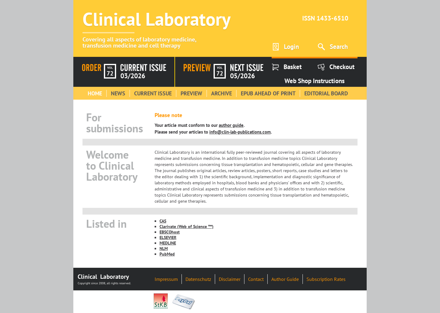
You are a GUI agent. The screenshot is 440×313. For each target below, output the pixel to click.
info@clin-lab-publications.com (240, 132)
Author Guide (285, 279)
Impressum (166, 279)
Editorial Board (326, 93)
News (118, 93)
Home (95, 93)
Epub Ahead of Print (268, 93)
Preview (191, 93)
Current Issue (153, 93)
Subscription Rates (326, 279)
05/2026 (242, 76)
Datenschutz (198, 279)
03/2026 (132, 76)
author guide (231, 125)
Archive (221, 93)
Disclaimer (229, 279)
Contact (256, 279)
